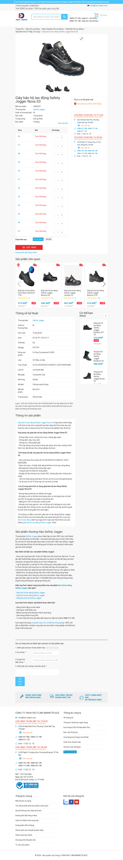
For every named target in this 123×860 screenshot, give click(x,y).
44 (19, 205)
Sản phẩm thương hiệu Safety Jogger (39, 531)
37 (19, 145)
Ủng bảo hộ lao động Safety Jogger (30, 595)
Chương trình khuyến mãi (25, 840)
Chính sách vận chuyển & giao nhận (29, 830)
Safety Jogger (38, 320)
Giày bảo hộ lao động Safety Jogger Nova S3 (36, 423)
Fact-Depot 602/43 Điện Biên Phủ (76, 727)
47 (19, 231)
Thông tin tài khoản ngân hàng (75, 722)
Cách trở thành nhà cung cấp (26, 820)
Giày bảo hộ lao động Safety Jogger (30, 593)
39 (19, 162)
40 (19, 171)
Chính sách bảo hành (23, 835)
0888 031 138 (87, 18)
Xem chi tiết (63, 123)
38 (19, 154)
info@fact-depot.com (99, 6)
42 (19, 188)
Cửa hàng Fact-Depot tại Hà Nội (76, 737)
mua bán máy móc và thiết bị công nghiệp (47, 623)
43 (19, 197)
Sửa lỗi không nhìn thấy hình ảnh (28, 811)
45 (19, 214)
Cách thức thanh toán (72, 742)
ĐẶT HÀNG (29, 247)
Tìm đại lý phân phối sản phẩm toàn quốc (31, 806)
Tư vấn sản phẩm (22, 845)
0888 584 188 (87, 21)
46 (19, 222)
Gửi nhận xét (20, 681)
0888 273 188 (75, 18)
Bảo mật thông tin (70, 732)
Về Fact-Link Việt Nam (72, 747)
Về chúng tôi (68, 718)
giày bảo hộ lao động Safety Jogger (37, 523)
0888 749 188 (75, 21)
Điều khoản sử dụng (23, 801)
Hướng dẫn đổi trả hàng (24, 825)
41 (19, 179)
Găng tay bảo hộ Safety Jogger (29, 598)
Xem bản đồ (85, 126)
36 (19, 136)
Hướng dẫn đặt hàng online (26, 815)
